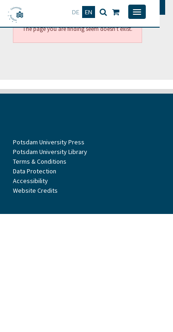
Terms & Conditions (39, 161)
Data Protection (34, 171)
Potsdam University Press (48, 142)
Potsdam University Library (50, 152)
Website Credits (35, 190)
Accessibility (30, 181)
